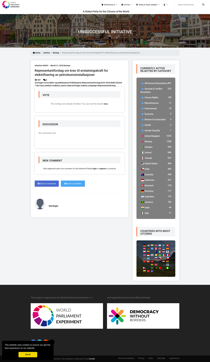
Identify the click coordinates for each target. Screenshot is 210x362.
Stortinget (53, 206)
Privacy (141, 358)
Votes (125, 5)
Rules (150, 358)
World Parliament (147, 5)
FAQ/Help (161, 358)
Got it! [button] (28, 354)
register (102, 169)
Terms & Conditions (126, 358)
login (94, 169)
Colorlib (92, 359)
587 (38, 80)
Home (36, 53)
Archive (46, 53)
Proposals (108, 5)
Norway (56, 53)
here (106, 104)
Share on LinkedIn (72, 184)
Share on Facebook (47, 184)
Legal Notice (174, 358)
